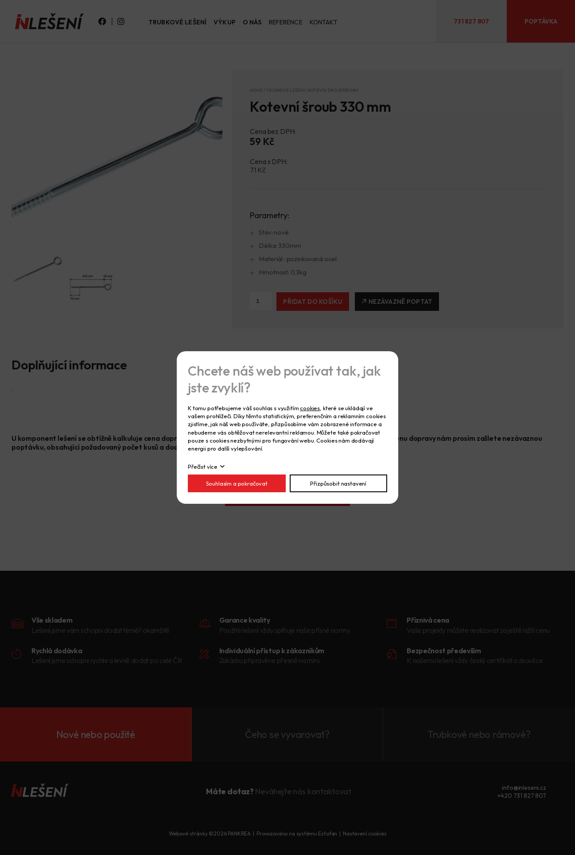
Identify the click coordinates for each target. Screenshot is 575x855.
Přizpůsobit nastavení (338, 483)
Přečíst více (203, 466)
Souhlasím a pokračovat (237, 483)
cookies (310, 408)
